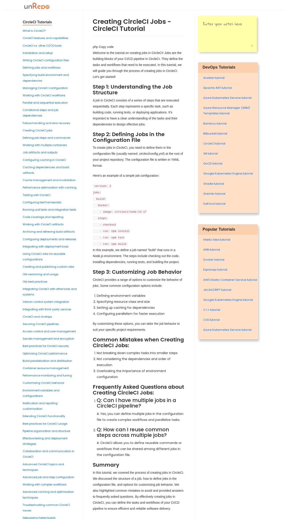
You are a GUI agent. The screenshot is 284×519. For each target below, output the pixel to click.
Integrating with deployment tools (45, 246)
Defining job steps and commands (46, 138)
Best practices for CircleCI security (46, 346)
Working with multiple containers (45, 145)
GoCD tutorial (212, 163)
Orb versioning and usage (40, 274)
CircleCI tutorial (214, 143)
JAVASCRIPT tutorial (217, 290)
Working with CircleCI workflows (44, 95)
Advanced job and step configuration (48, 477)
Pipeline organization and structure (46, 431)
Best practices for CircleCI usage (45, 424)
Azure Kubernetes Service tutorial (227, 98)
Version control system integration (46, 302)
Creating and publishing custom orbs (48, 267)
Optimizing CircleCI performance (45, 353)
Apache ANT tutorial (217, 88)
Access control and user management (49, 331)
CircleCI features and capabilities (45, 38)
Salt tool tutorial (214, 204)
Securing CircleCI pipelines (41, 324)
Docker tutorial (213, 260)
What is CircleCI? (34, 31)
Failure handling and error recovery (46, 123)
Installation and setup (38, 53)
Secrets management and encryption (48, 339)
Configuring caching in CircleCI (44, 160)
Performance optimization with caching (50, 187)
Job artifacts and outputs (40, 152)
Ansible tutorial (214, 78)
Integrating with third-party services (47, 309)
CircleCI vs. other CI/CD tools (42, 46)
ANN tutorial (211, 250)
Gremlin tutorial (214, 194)
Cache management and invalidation (49, 180)
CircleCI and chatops (37, 317)
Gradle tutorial (213, 184)
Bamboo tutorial (215, 123)
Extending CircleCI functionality (44, 416)
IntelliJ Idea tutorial (216, 240)
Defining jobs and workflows (42, 67)
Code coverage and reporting (43, 217)
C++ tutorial (211, 310)
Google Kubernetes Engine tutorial (228, 173)
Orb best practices (35, 281)
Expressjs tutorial (215, 269)
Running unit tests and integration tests (49, 210)
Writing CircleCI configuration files (46, 60)
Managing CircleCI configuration (45, 88)
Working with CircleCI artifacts (43, 224)
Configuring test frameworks (42, 202)
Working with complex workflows (44, 484)
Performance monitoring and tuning (47, 375)
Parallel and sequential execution (45, 103)
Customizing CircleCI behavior (43, 383)
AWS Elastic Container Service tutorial (230, 280)
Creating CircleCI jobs (37, 130)
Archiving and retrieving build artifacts (49, 232)
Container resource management (46, 368)
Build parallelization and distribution (47, 361)
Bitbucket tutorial (215, 133)
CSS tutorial (211, 320)
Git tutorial (210, 153)
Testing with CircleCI (36, 195)
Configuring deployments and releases (49, 239)
